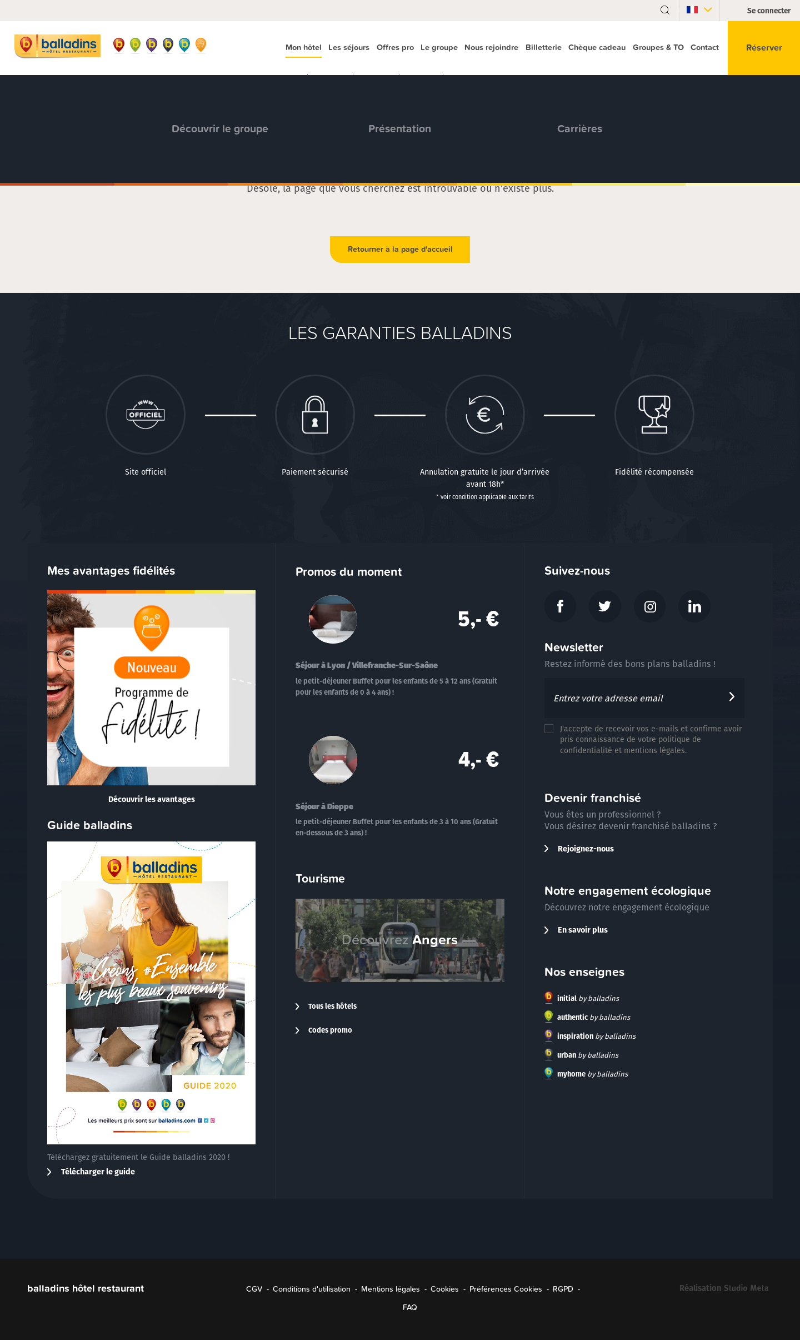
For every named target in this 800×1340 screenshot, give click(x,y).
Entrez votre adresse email (608, 698)
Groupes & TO (658, 47)
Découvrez (400, 939)
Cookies (445, 1289)
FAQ (410, 1307)
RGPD (563, 1289)
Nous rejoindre (491, 47)
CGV (254, 1289)
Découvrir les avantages (151, 799)
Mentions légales (390, 1289)
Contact (705, 47)
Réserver (764, 47)
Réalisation (726, 1290)
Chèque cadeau (597, 47)
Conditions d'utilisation (312, 1289)
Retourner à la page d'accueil (400, 249)
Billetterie (544, 47)
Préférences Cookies (505, 1289)
